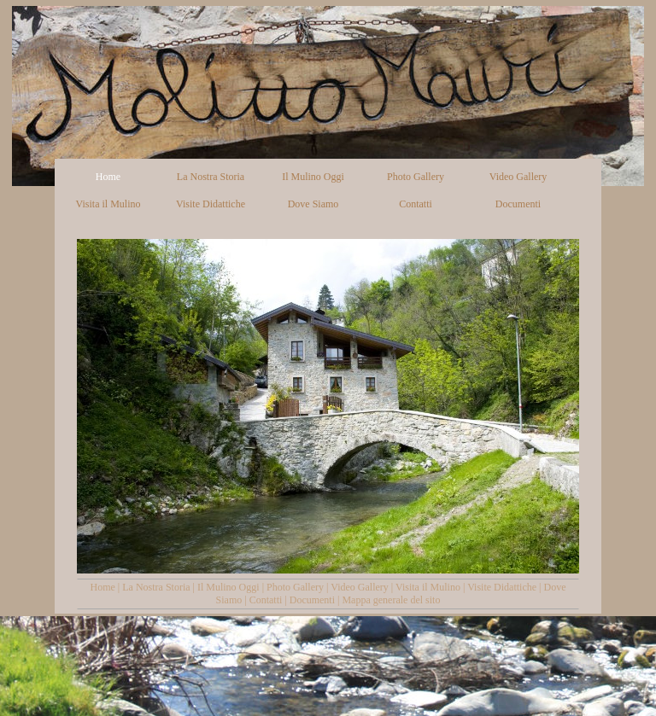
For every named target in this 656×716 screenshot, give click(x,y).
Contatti (266, 600)
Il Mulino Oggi (228, 587)
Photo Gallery (295, 587)
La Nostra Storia (156, 587)
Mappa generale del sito (391, 600)
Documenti (312, 600)
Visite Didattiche (501, 587)
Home (103, 587)
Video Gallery (360, 587)
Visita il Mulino (427, 587)
